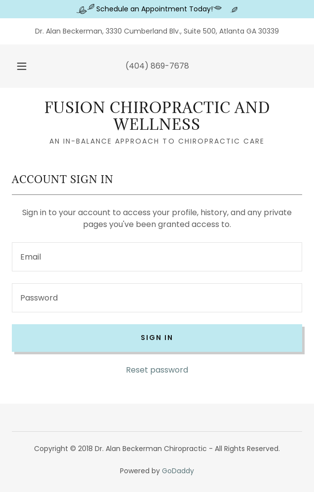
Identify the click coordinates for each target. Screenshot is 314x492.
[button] (25, 66)
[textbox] (157, 256)
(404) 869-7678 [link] (157, 66)
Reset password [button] (157, 370)
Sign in (157, 337)
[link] (157, 116)
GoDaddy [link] (178, 471)
